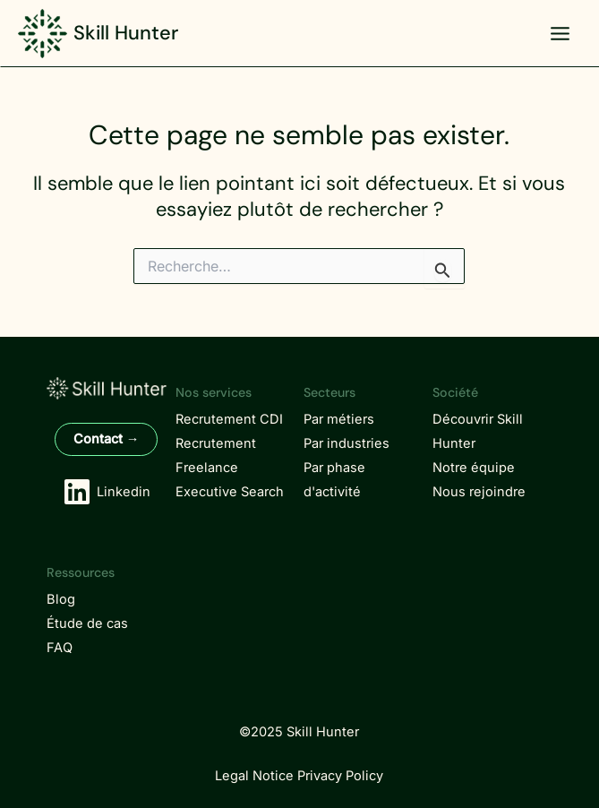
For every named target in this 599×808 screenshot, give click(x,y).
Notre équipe (473, 468)
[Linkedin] (106, 491)
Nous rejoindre (479, 492)
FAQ (60, 648)
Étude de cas (87, 623)
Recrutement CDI (229, 419)
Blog (61, 599)
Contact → (106, 439)
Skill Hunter (125, 33)
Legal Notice (254, 776)
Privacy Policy (340, 776)
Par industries (346, 443)
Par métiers (339, 419)
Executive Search (229, 492)
